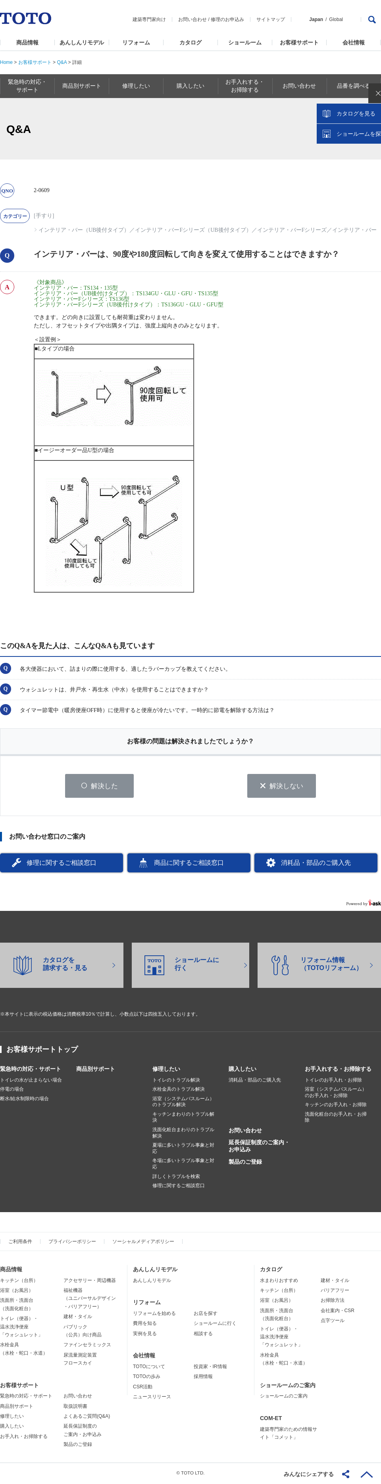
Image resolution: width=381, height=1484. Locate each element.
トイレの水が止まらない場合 (31, 1081)
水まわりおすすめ (279, 1281)
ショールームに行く (215, 1325)
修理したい (166, 1070)
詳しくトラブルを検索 (176, 1177)
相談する (203, 1335)
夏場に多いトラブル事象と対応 (183, 1150)
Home (6, 62)
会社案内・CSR (337, 1312)
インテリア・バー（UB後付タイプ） (83, 230)
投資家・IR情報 (210, 1367)
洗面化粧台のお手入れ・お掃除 (336, 1118)
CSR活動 (142, 1388)
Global (336, 19)
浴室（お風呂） (16, 1291)
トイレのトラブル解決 (176, 1081)
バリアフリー (335, 1291)
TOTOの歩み (146, 1378)
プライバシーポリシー (72, 1242)
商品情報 (27, 42)
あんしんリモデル (82, 42)
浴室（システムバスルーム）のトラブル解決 (183, 1103)
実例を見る (145, 1335)
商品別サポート (95, 1070)
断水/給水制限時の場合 (24, 1100)
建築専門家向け (149, 19)
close (371, 129)
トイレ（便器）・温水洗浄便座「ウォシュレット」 (21, 1328)
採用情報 (203, 1378)
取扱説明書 (75, 1407)
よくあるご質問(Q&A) (87, 1417)
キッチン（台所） (19, 1281)
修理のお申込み (227, 19)
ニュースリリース (152, 1398)
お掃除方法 (332, 1302)
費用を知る (145, 1325)
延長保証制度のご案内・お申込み (259, 1147)
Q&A (62, 62)
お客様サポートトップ (42, 1051)
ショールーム (245, 42)
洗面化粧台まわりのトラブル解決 (183, 1134)
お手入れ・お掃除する (24, 1437)
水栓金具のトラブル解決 (178, 1090)
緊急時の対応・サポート (30, 1070)
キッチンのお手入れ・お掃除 (336, 1106)
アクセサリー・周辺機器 (90, 1281)
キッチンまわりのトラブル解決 (183, 1118)
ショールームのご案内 (288, 1386)
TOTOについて (149, 1367)
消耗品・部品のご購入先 (316, 863)
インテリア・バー (354, 230)
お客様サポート (299, 42)
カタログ (190, 42)
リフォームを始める (154, 1314)
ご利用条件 (20, 1242)
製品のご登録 (245, 1163)
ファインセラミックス (87, 1346)
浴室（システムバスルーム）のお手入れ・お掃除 (336, 1094)
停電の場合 (12, 1090)
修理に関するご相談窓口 (61, 863)
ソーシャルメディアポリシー (143, 1242)
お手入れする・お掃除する (338, 1070)
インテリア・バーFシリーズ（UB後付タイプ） (193, 230)
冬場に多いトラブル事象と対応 (183, 1165)
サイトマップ (270, 19)
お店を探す (205, 1314)
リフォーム (136, 42)
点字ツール (332, 1322)
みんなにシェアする (309, 1474)
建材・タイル (78, 1318)
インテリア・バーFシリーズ (292, 230)
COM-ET (271, 1419)
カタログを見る (348, 149)
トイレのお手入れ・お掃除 (333, 1081)
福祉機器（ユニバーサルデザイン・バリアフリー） (90, 1300)
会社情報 (354, 42)
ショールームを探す (354, 169)
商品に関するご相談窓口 (189, 863)
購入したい (242, 1070)
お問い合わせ (192, 19)
